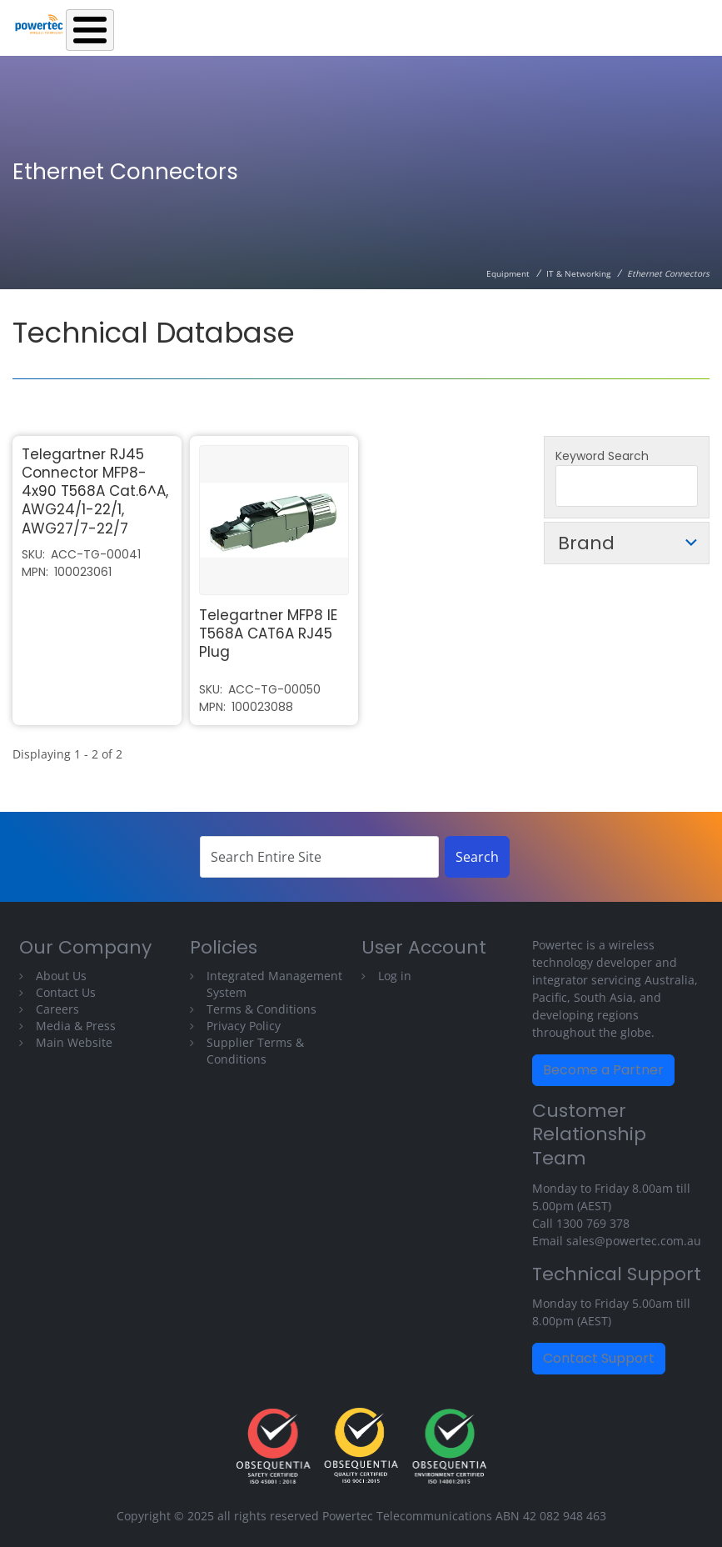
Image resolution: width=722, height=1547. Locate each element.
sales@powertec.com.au (633, 1241)
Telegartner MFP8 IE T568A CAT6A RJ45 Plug (268, 633)
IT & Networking (578, 273)
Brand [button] (586, 543)
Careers (57, 1009)
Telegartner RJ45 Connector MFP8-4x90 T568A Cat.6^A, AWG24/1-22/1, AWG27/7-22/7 (95, 491)
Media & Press (76, 1026)
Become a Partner (603, 1069)
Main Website (74, 1042)
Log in (394, 976)
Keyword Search (602, 456)
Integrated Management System (274, 984)
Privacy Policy (244, 1026)
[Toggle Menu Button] (90, 30)
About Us (61, 976)
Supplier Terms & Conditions (255, 1050)
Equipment (508, 273)
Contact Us (66, 992)
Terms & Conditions (261, 1009)
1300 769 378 (593, 1223)
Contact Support (599, 1358)
